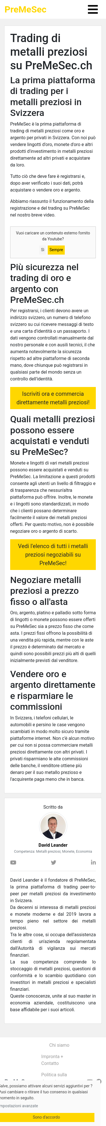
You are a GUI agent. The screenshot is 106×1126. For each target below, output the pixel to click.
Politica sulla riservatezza (54, 1078)
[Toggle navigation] (92, 9)
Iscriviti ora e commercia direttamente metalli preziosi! (53, 398)
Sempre (56, 249)
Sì (42, 249)
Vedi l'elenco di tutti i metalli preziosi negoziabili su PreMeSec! (53, 555)
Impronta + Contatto (52, 1060)
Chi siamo (59, 1045)
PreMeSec (25, 9)
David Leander (53, 845)
